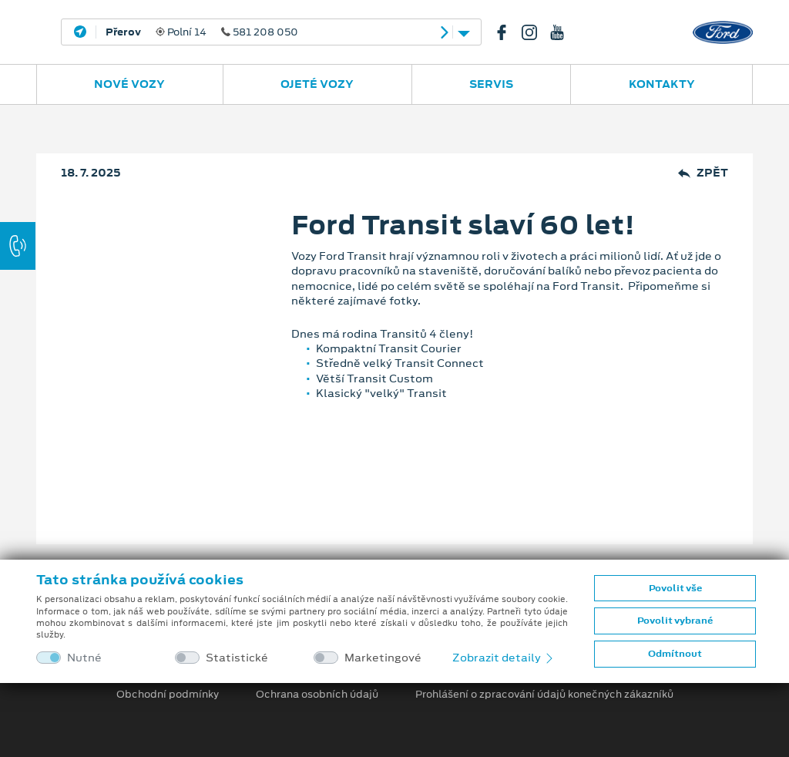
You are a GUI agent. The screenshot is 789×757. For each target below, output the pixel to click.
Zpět (703, 173)
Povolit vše (675, 588)
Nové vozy (129, 84)
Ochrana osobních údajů (317, 694)
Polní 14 (202, 32)
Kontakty (662, 84)
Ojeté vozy (317, 84)
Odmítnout (675, 654)
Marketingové (382, 658)
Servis (491, 84)
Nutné (84, 658)
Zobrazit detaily (504, 657)
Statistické (237, 658)
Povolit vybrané (675, 620)
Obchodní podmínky (167, 694)
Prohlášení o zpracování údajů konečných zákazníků (544, 694)
